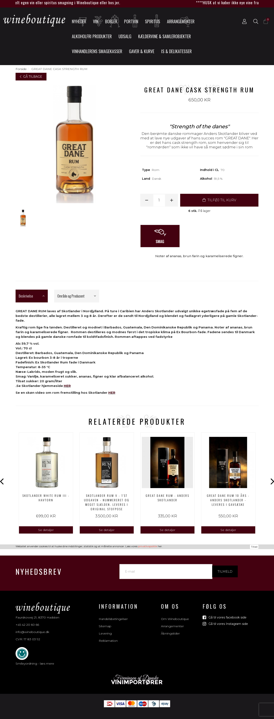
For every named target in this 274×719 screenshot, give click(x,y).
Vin (97, 21)
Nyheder (80, 21)
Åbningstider (170, 629)
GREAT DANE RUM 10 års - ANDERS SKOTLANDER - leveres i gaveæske (228, 500)
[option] (46, 483)
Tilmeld (224, 567)
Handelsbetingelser (113, 614)
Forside (21, 69)
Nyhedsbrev (39, 566)
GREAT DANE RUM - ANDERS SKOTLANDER (167, 497)
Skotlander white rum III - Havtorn (46, 497)
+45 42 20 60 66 (27, 620)
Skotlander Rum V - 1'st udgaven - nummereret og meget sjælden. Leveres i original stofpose (106, 502)
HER (67, 386)
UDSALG (125, 36)
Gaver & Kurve (141, 51)
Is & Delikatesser (176, 51)
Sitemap (105, 621)
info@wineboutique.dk (32, 627)
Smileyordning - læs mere (35, 659)
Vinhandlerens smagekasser (97, 51)
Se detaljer (46, 530)
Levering (105, 629)
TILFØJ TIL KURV (219, 200)
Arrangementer (180, 21)
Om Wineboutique (175, 614)
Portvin (132, 21)
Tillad (254, 716)
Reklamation (108, 636)
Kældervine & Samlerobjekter (164, 36)
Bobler (113, 21)
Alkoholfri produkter (92, 36)
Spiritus (154, 21)
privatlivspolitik (147, 716)
